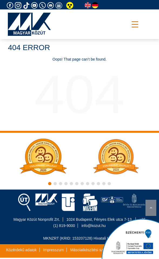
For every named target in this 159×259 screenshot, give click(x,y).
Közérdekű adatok (21, 250)
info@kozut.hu (93, 225)
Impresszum (53, 250)
